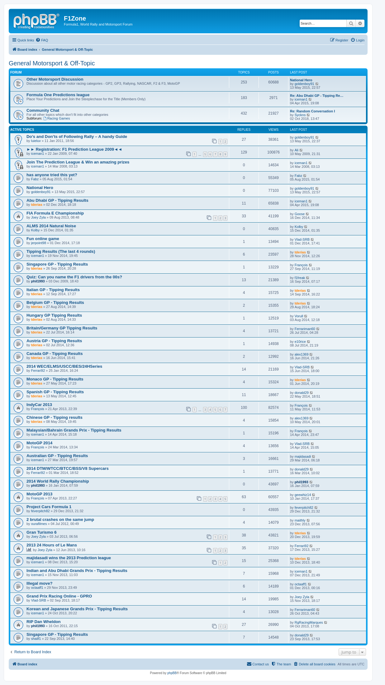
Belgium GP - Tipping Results (55, 302)
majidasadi (303, 456)
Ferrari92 (38, 370)
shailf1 (36, 638)
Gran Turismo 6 (41, 532)
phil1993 (38, 281)
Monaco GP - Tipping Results (54, 379)
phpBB (172, 673)
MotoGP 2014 (39, 443)
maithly (300, 520)
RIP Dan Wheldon (43, 621)
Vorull (299, 316)
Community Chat (42, 110)
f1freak (300, 278)
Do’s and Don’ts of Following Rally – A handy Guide (76, 136)
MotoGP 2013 (39, 494)
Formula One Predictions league (57, 94)
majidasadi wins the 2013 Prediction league (68, 557)
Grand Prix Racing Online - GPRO (59, 596)
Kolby (35, 230)
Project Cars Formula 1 (48, 506)
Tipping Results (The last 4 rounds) (60, 251)
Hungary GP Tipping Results (54, 315)
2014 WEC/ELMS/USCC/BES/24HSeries (64, 366)
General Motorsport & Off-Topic (52, 63)
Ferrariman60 (305, 329)
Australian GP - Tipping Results (57, 455)
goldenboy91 (304, 84)
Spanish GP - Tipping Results (55, 392)
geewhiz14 (303, 495)
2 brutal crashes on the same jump (60, 519)
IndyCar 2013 (39, 404)
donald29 (302, 392)
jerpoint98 (38, 243)
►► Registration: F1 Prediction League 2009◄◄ (74, 149)
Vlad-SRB (302, 239)
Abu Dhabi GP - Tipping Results (57, 200)
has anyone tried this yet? (51, 174)
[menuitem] (42, 40)
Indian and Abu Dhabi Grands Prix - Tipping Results (76, 570)
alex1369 (302, 354)
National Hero (301, 80)
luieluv (36, 141)
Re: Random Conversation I (312, 111)
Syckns (300, 115)
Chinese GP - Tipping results (54, 417)
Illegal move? (39, 583)
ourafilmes (39, 524)
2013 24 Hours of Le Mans (51, 545)
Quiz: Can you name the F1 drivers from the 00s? (74, 277)
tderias (36, 204)
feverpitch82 (40, 511)
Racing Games (56, 118)
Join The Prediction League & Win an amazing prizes (77, 162)
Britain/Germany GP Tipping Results (61, 328)
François (301, 265)
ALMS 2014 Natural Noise (51, 226)
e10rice (300, 341)
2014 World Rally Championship (57, 481)
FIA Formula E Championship (55, 213)
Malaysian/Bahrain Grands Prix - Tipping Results (73, 430)
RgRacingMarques (309, 622)
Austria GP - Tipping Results (54, 340)
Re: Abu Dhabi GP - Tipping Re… (317, 95)
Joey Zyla (38, 217)
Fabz (35, 179)
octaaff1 (37, 587)
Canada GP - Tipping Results (54, 353)
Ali (296, 150)
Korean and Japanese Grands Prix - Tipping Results (77, 609)
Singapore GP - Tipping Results (57, 264)
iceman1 (301, 99)
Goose (300, 214)
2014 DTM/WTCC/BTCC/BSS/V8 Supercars (67, 468)
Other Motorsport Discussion (54, 79)
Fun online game (42, 238)
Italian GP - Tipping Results (53, 289)
